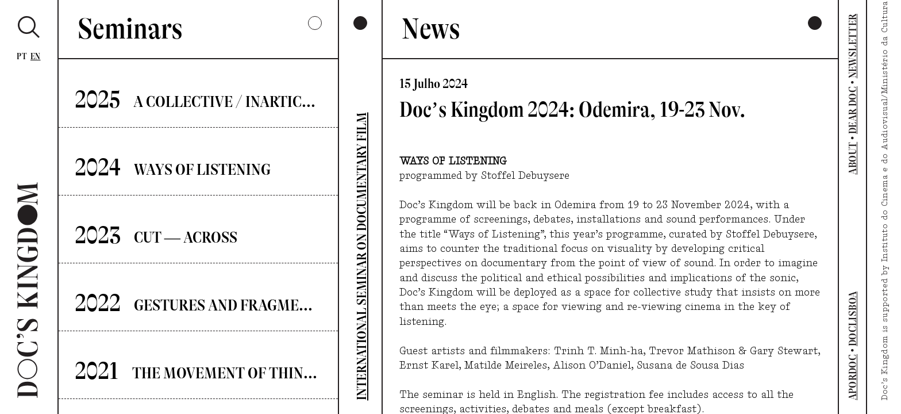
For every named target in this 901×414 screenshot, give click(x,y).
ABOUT (852, 158)
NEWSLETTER (852, 46)
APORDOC (852, 377)
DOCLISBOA (852, 319)
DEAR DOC (852, 110)
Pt (22, 57)
